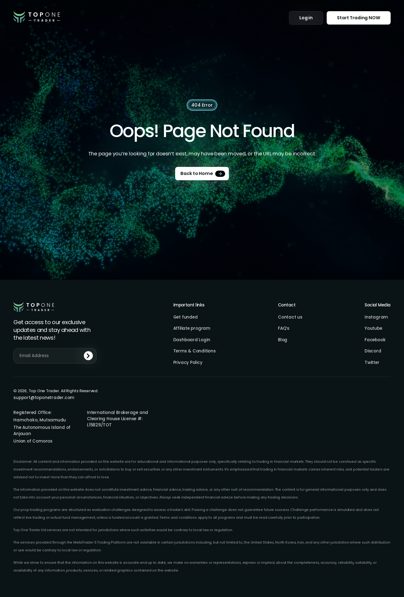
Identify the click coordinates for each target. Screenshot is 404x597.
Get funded (185, 317)
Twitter (372, 362)
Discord (373, 351)
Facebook (375, 340)
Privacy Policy (187, 362)
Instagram (376, 317)
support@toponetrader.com (43, 398)
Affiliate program (191, 328)
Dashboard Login (191, 340)
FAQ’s (283, 328)
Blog (282, 340)
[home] (36, 16)
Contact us (290, 317)
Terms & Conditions (194, 351)
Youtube (373, 328)
